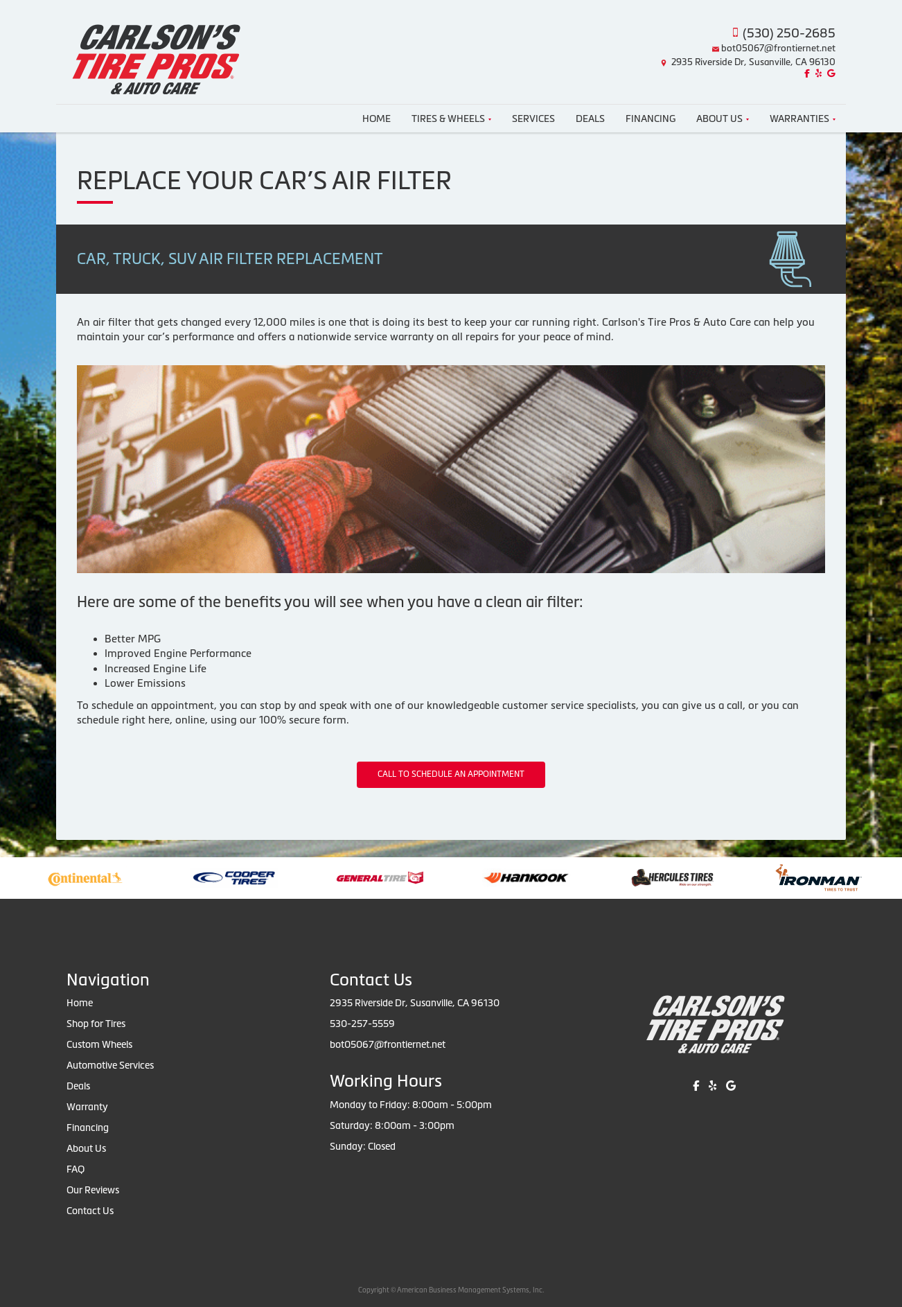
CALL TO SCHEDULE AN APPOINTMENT (451, 774)
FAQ (76, 1169)
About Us (722, 118)
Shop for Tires (96, 1023)
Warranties (802, 118)
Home (376, 118)
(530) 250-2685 (789, 33)
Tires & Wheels (451, 118)
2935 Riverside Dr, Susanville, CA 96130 (753, 62)
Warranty (87, 1106)
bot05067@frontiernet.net (778, 48)
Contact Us (90, 1210)
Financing (650, 118)
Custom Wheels (99, 1044)
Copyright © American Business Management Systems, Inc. (451, 1290)
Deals (590, 118)
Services (533, 118)
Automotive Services (110, 1065)
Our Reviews (93, 1189)
